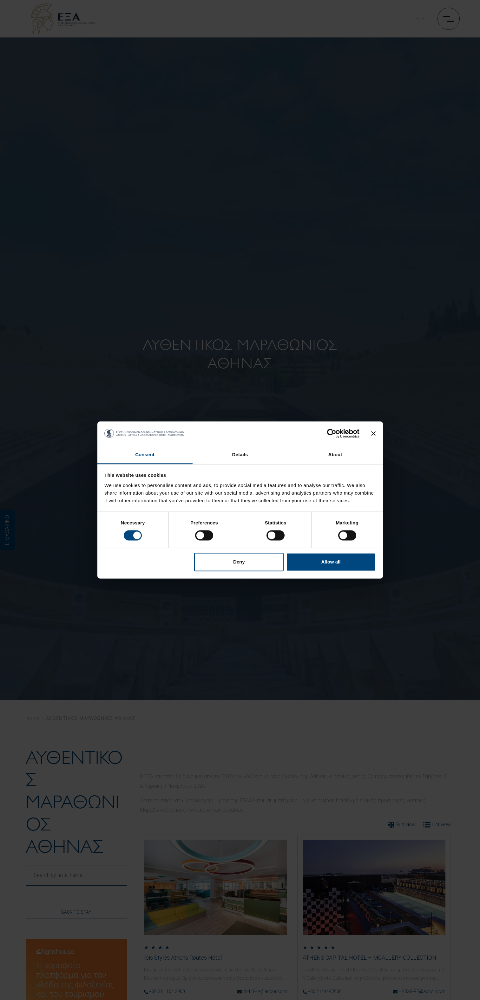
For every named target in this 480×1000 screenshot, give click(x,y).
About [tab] (335, 454)
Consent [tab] (145, 454)
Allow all (331, 561)
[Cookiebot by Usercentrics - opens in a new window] (331, 433)
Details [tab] (240, 454)
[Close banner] (373, 433)
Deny (239, 561)
